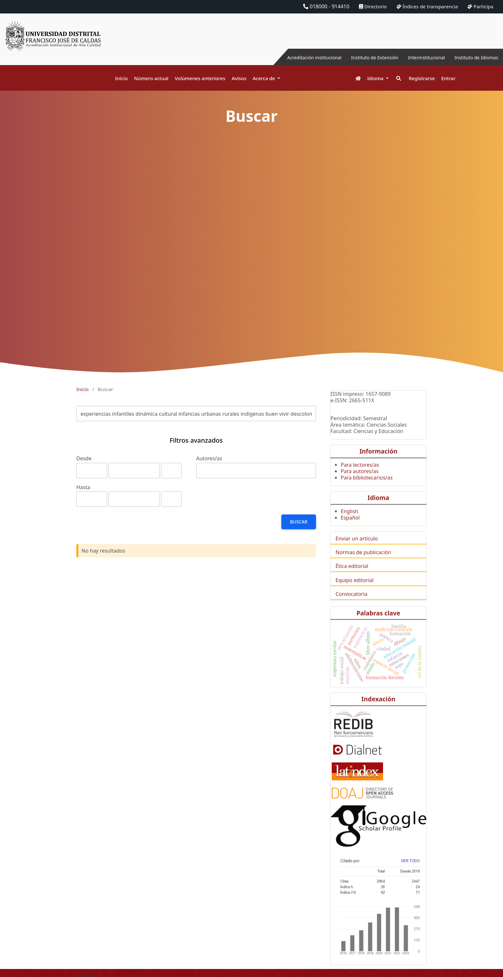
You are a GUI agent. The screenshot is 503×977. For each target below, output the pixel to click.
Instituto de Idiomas (473, 57)
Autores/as (209, 458)
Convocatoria (351, 604)
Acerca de (265, 78)
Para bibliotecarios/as (367, 487)
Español (350, 527)
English (349, 521)
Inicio (121, 78)
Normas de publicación (363, 562)
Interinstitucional (419, 57)
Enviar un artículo (357, 548)
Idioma (376, 78)
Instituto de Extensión (362, 57)
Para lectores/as (360, 475)
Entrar (448, 78)
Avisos (239, 78)
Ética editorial (352, 576)
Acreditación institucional (296, 57)
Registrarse (422, 78)
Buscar (298, 522)
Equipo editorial (355, 590)
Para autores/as (360, 481)
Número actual (151, 78)
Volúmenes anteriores (200, 78)
